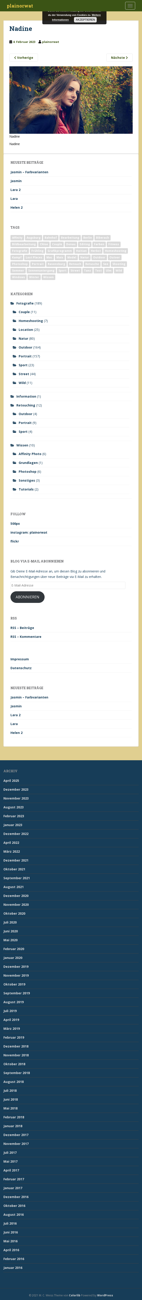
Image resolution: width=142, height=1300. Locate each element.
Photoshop (27, 471)
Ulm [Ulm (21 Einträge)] (109, 270)
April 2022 (11, 842)
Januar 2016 (12, 1267)
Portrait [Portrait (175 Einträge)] (38, 264)
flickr (14, 541)
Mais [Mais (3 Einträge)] (59, 257)
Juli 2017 (10, 1152)
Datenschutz (21, 668)
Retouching (25, 405)
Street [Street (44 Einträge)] (75, 270)
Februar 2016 (13, 1259)
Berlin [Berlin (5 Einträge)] (87, 238)
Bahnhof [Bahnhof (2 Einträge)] (51, 238)
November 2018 (16, 1055)
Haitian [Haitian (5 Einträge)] (81, 251)
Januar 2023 (12, 825)
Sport (23, 365)
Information (26, 396)
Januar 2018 (12, 1126)
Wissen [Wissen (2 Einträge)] (48, 277)
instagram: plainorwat (28, 532)
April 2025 (11, 780)
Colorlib (74, 1295)
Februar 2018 (13, 1117)
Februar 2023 (13, 816)
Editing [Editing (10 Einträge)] (85, 244)
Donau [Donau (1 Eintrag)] (71, 244)
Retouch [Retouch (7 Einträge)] (75, 264)
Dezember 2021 (15, 860)
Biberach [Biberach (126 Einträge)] (102, 238)
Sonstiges (27, 480)
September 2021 (16, 878)
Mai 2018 (10, 1108)
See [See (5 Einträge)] (105, 264)
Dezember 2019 (15, 966)
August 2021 (13, 887)
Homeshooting (31, 321)
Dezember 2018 (15, 1046)
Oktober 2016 (14, 1205)
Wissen (22, 445)
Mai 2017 (10, 1161)
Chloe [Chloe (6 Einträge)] (44, 244)
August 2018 (13, 1082)
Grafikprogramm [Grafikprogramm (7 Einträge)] (60, 251)
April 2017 (11, 1170)
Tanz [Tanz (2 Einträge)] (87, 270)
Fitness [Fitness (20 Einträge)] (113, 244)
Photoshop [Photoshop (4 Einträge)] (20, 264)
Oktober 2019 (14, 984)
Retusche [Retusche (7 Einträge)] (92, 264)
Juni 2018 (10, 1099)
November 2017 (16, 1144)
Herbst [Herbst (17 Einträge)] (96, 251)
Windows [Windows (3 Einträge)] (18, 277)
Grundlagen (28, 463)
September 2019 (16, 993)
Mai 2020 (10, 940)
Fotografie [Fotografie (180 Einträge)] (19, 251)
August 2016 (13, 1214)
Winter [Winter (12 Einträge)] (34, 277)
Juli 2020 (10, 922)
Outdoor (25, 347)
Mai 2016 (10, 1241)
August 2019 (13, 1002)
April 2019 (11, 1020)
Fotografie (25, 303)
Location (26, 329)
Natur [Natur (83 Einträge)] (84, 257)
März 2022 (11, 851)
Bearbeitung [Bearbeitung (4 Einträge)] (70, 238)
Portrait (25, 356)
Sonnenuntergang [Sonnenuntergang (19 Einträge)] (41, 270)
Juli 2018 (10, 1090)
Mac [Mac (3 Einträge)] (49, 257)
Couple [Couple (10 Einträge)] (57, 244)
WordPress (105, 1295)
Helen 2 (16, 207)
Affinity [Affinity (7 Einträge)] (17, 238)
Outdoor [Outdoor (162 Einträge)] (99, 257)
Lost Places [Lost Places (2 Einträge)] (34, 257)
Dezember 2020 (15, 896)
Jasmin (16, 181)
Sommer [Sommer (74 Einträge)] (18, 270)
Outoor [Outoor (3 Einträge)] (114, 257)
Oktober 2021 (14, 869)
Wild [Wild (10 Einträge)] (119, 270)
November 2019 (16, 975)
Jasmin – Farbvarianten (29, 172)
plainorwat (20, 6)
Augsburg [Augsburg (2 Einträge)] (34, 238)
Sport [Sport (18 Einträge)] (62, 270)
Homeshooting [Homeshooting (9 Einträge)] (115, 251)
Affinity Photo (30, 454)
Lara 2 (15, 190)
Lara (14, 198)
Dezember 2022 (15, 834)
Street (24, 374)
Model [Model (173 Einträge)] (71, 257)
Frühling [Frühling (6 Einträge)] (37, 251)
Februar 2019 (13, 1037)
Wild (22, 383)
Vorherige (23, 57)
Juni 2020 (10, 931)
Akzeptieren (85, 19)
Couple (24, 312)
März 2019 (11, 1028)
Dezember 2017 (15, 1135)
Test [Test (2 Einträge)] (98, 270)
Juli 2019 (10, 1011)
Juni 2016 (10, 1232)
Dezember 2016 (15, 1197)
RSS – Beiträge (22, 628)
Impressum (19, 659)
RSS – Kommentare (25, 636)
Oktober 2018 (14, 1064)
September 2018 (16, 1073)
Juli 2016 (10, 1223)
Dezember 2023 (15, 789)
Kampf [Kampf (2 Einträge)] (17, 257)
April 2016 (11, 1250)
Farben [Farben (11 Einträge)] (99, 244)
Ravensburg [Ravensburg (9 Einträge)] (56, 264)
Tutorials (26, 489)
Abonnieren (27, 596)
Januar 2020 (12, 958)
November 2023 (16, 798)
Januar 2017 (12, 1188)
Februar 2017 (13, 1179)
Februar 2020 (13, 949)
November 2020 (16, 904)
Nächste (119, 57)
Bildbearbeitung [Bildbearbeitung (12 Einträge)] (24, 244)
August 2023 (13, 807)
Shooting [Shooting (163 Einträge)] (118, 264)
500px (15, 523)
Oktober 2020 (14, 913)
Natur (23, 338)
